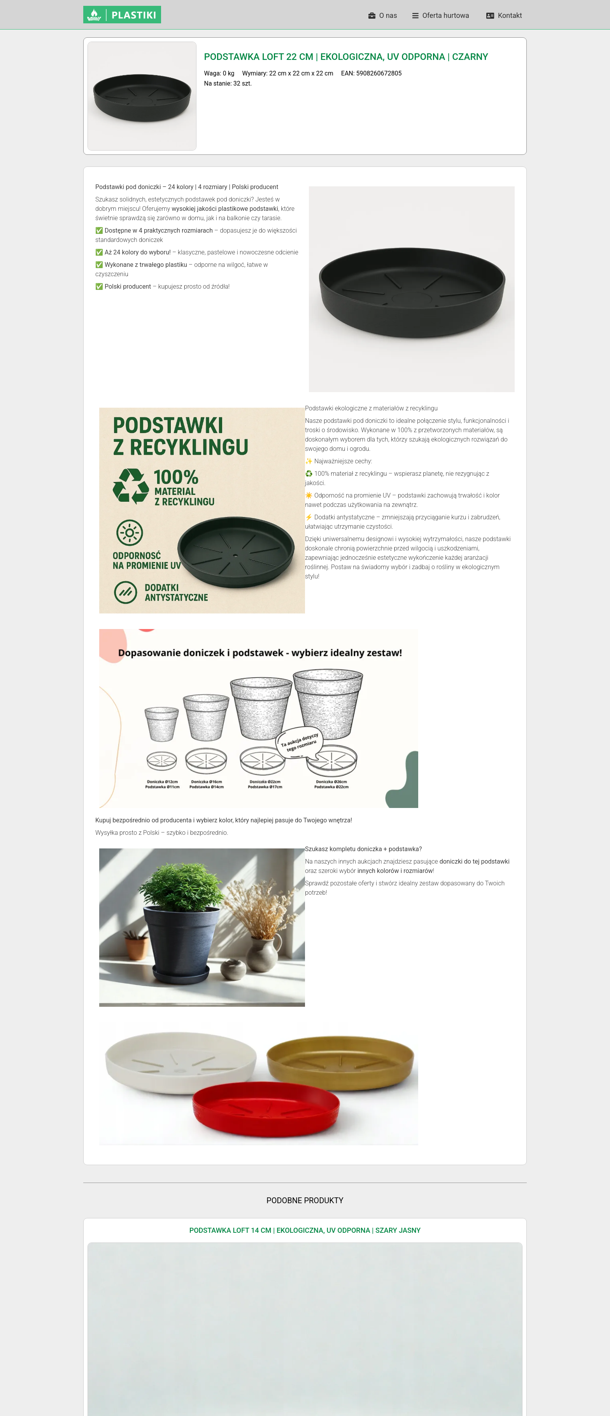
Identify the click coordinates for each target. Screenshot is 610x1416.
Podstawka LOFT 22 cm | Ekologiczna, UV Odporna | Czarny (346, 56)
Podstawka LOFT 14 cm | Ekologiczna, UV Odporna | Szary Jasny (305, 1230)
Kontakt (504, 15)
